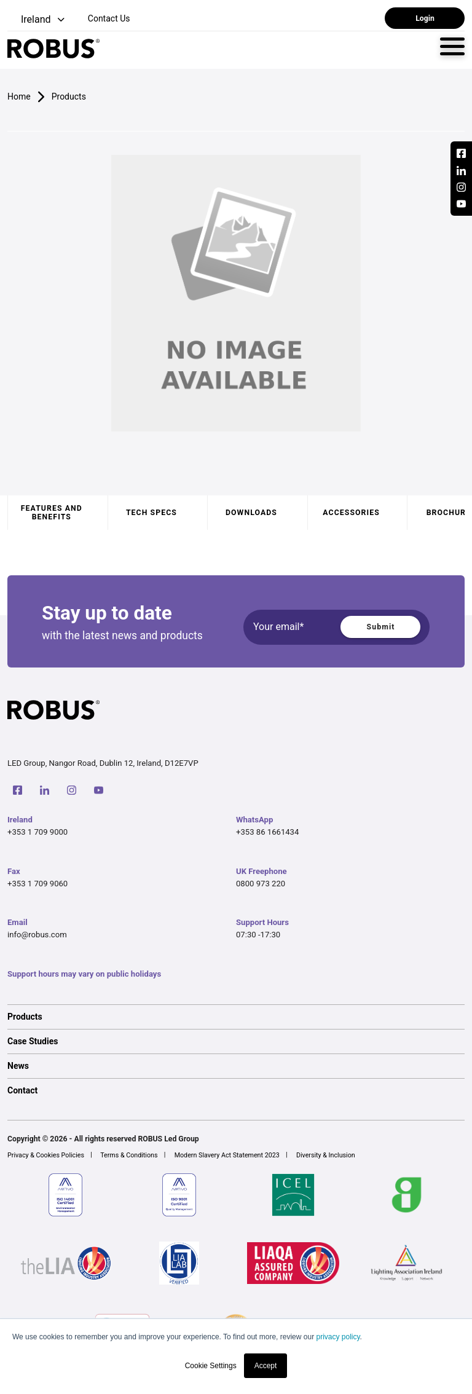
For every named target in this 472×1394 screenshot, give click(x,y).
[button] (37, 20)
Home (19, 96)
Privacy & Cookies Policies (45, 1155)
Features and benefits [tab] (51, 512)
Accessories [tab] (351, 512)
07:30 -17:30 (258, 934)
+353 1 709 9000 (37, 832)
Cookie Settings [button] (211, 1365)
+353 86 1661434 (267, 832)
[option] (236, 1016)
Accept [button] (265, 1365)
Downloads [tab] (251, 512)
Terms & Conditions (128, 1155)
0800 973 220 (260, 883)
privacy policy (338, 1337)
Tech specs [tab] (151, 512)
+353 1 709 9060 (37, 883)
